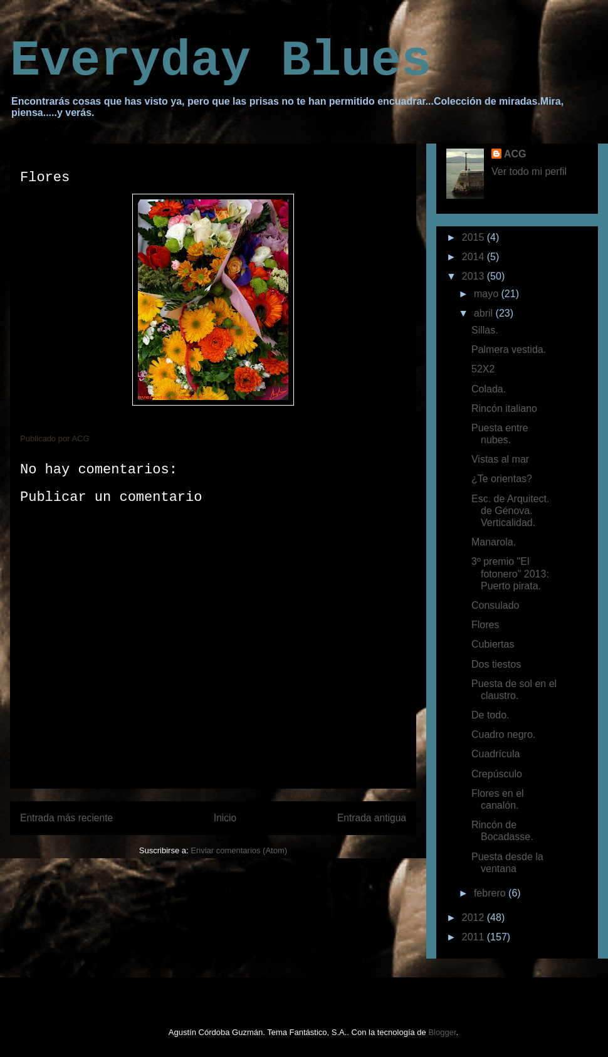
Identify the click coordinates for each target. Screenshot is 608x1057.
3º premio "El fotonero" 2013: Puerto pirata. (510, 573)
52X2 (483, 369)
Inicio (225, 817)
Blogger (442, 1032)
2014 (474, 256)
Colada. (488, 389)
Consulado (495, 605)
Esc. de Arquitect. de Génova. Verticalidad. (510, 510)
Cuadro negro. (503, 734)
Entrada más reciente (66, 817)
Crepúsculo (496, 774)
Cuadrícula (495, 754)
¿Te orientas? (501, 478)
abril (485, 313)
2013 (474, 276)
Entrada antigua (371, 817)
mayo (487, 293)
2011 (474, 937)
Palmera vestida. (508, 349)
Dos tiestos (496, 664)
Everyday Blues (220, 61)
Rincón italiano (504, 408)
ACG (515, 154)
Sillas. (484, 330)
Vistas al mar (500, 459)
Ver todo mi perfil (529, 171)
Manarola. (493, 542)
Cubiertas (492, 644)
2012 (474, 917)
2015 (474, 237)
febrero (491, 893)
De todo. (490, 715)
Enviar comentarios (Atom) (239, 850)
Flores (485, 624)
